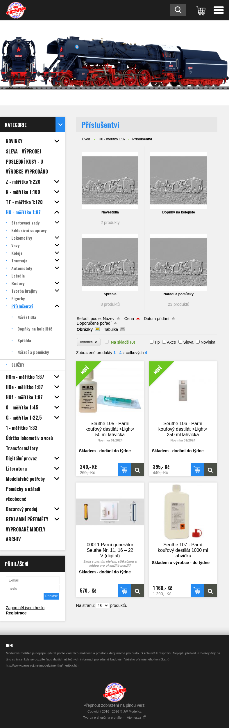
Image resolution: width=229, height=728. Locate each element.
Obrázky (85, 329)
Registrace (16, 613)
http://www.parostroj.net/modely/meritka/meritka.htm (42, 665)
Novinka (208, 342)
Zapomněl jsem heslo (25, 607)
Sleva (188, 342)
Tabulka (111, 329)
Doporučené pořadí (94, 323)
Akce (171, 342)
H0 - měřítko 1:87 (112, 139)
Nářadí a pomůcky (179, 294)
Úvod (86, 139)
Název (108, 318)
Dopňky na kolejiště (178, 212)
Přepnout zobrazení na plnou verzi (114, 705)
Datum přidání (156, 318)
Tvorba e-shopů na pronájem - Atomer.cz (114, 717)
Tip (157, 342)
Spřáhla (110, 294)
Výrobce (89, 342)
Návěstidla (110, 212)
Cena (129, 318)
